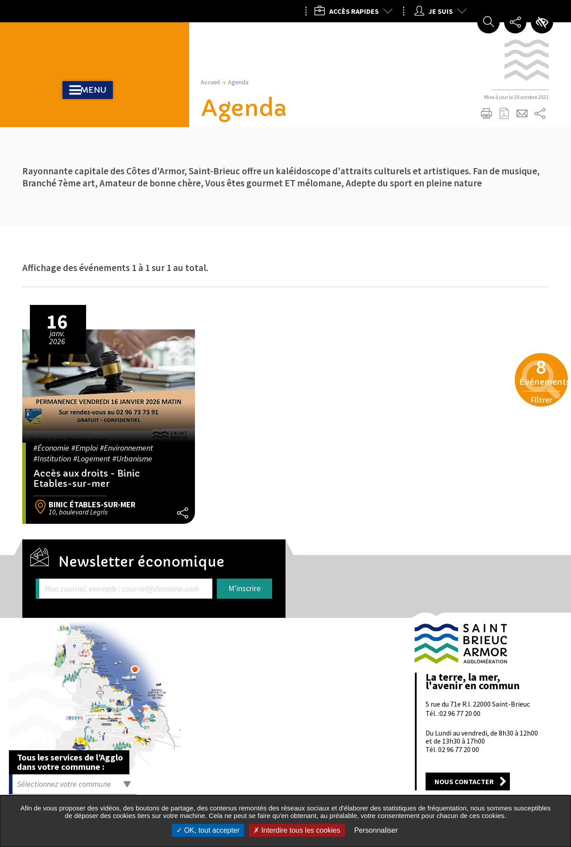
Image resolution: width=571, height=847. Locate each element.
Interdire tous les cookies (296, 830)
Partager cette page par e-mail (522, 114)
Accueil (210, 82)
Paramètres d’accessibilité (542, 22)
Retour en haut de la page (538, 599)
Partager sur (540, 114)
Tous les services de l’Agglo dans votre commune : (70, 762)
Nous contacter (464, 781)
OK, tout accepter (208, 830)
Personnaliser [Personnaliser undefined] (376, 830)
